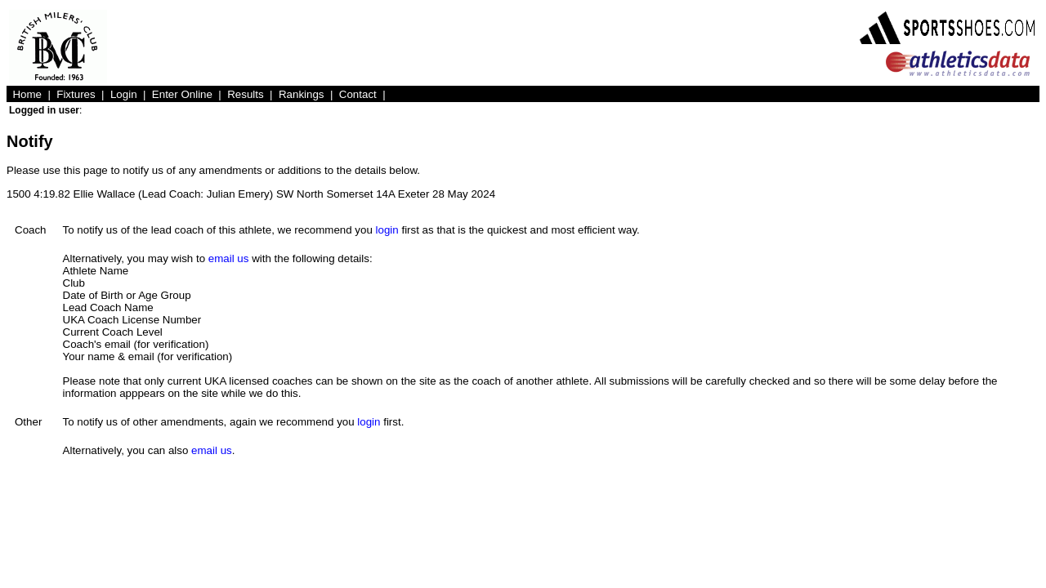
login (387, 230)
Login (123, 94)
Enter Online (182, 94)
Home (27, 94)
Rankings (301, 94)
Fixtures (75, 94)
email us (228, 258)
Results (245, 94)
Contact (358, 94)
